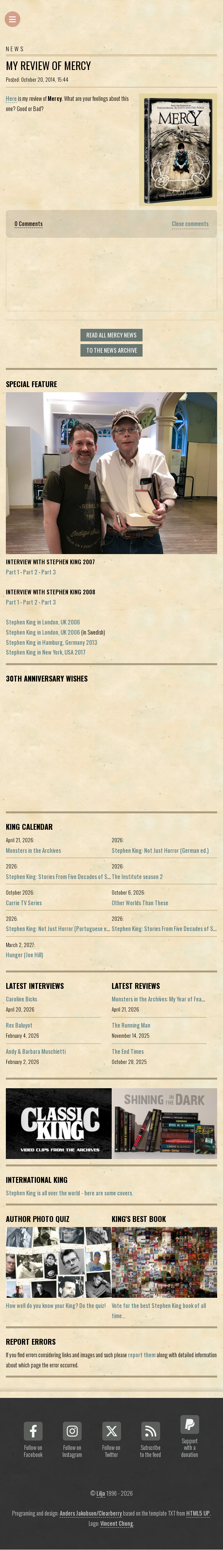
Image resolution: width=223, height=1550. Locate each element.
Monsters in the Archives (33, 850)
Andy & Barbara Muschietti (36, 1051)
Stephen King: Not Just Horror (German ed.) (160, 850)
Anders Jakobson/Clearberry (91, 1513)
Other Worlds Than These (140, 903)
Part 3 (48, 572)
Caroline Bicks (21, 999)
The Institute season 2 (137, 876)
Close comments (190, 223)
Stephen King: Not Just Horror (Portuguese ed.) (59, 928)
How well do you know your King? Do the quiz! (55, 1305)
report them (141, 1355)
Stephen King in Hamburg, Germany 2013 (51, 642)
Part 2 (30, 572)
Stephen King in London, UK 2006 (43, 622)
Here (11, 98)
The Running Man (131, 1025)
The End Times (128, 1051)
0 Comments (28, 223)
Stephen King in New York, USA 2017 (46, 652)
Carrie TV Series (24, 903)
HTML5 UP (198, 1513)
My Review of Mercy (48, 65)
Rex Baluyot (19, 1025)
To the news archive (111, 350)
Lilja (100, 1493)
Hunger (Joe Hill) (24, 955)
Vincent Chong (116, 1523)
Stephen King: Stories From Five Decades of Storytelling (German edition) (88, 876)
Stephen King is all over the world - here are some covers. (69, 1193)
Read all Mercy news (111, 335)
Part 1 (12, 572)
